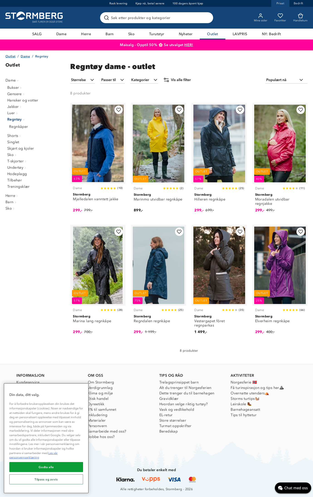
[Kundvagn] (300, 17)
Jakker (14, 106)
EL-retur (166, 415)
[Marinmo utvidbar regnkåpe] (158, 160)
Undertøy (17, 167)
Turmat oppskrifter (175, 426)
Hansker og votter (22, 100)
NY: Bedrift (271, 34)
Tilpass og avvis (46, 479)
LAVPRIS (240, 34)
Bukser (14, 87)
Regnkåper (18, 126)
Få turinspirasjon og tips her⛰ (257, 388)
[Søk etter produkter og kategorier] (157, 17)
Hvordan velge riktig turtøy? (183, 404)
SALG (37, 34)
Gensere (16, 94)
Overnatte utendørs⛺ (250, 393)
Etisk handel (98, 398)
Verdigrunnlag (100, 388)
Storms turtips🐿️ (245, 398)
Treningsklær (18, 186)
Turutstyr (156, 34)
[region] (46, 438)
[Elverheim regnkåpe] (280, 282)
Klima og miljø (100, 393)
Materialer (97, 420)
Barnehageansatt (245, 409)
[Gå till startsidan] (34, 18)
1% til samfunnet (102, 409)
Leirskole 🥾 (241, 404)
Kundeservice (28, 382)
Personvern (97, 426)
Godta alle (46, 467)
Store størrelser (172, 420)
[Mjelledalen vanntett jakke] (97, 160)
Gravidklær (169, 398)
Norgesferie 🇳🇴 (244, 382)
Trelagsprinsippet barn (179, 382)
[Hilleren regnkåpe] (219, 160)
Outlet (212, 34)
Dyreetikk (96, 404)
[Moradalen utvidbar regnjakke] (280, 160)
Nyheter (186, 34)
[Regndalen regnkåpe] (158, 282)
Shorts (14, 136)
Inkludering (97, 415)
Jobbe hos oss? (101, 437)
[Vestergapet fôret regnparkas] (219, 282)
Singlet (13, 142)
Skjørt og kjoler (20, 148)
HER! (188, 45)
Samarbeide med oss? (107, 431)
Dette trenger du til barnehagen (186, 393)
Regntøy (16, 119)
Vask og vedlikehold (176, 409)
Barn (110, 34)
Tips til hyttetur (243, 415)
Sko (131, 34)
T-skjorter (17, 161)
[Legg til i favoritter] (118, 110)
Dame (61, 34)
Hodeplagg (17, 174)
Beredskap (168, 431)
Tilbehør (14, 180)
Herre (86, 34)
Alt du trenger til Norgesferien (185, 388)
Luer (13, 113)
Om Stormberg (101, 382)
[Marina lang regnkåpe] (97, 282)
